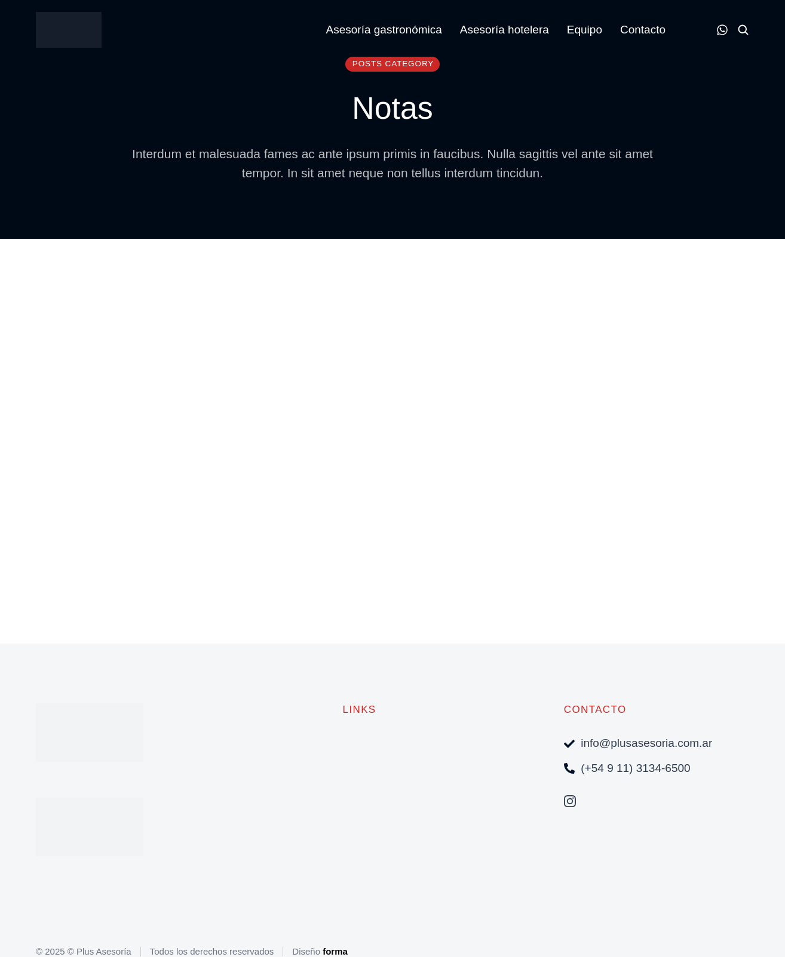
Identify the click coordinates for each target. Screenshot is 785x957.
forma (335, 951)
